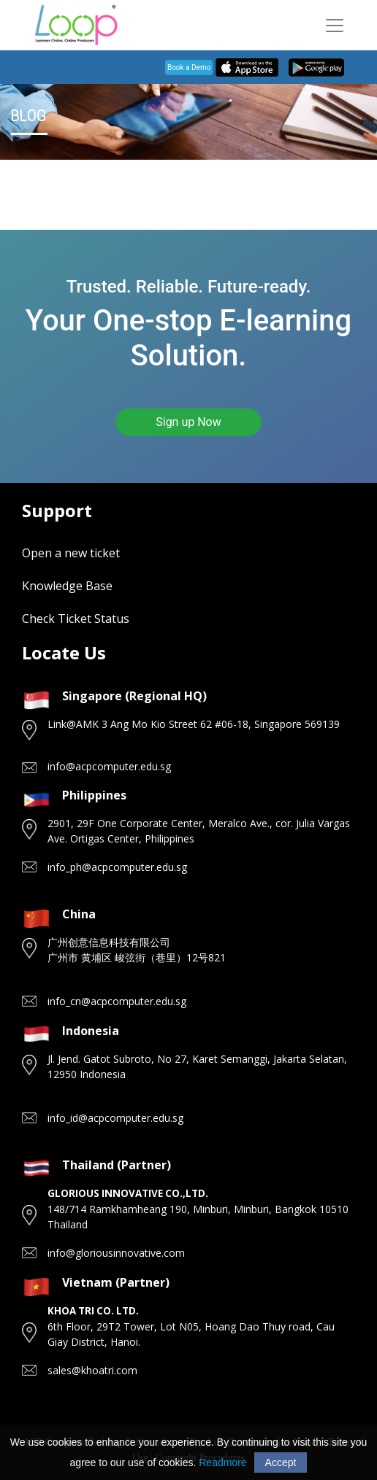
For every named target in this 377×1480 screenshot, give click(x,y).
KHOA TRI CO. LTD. (93, 1310)
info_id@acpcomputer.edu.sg (115, 1118)
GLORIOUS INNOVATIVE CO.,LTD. (127, 1193)
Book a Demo (188, 67)
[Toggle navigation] (334, 25)
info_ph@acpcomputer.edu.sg (117, 867)
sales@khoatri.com (92, 1370)
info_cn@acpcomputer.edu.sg (116, 1001)
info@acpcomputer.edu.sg (109, 766)
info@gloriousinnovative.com (116, 1253)
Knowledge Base (67, 586)
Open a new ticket (71, 553)
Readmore (222, 1462)
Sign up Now (188, 422)
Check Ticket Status (75, 619)
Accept (281, 1462)
